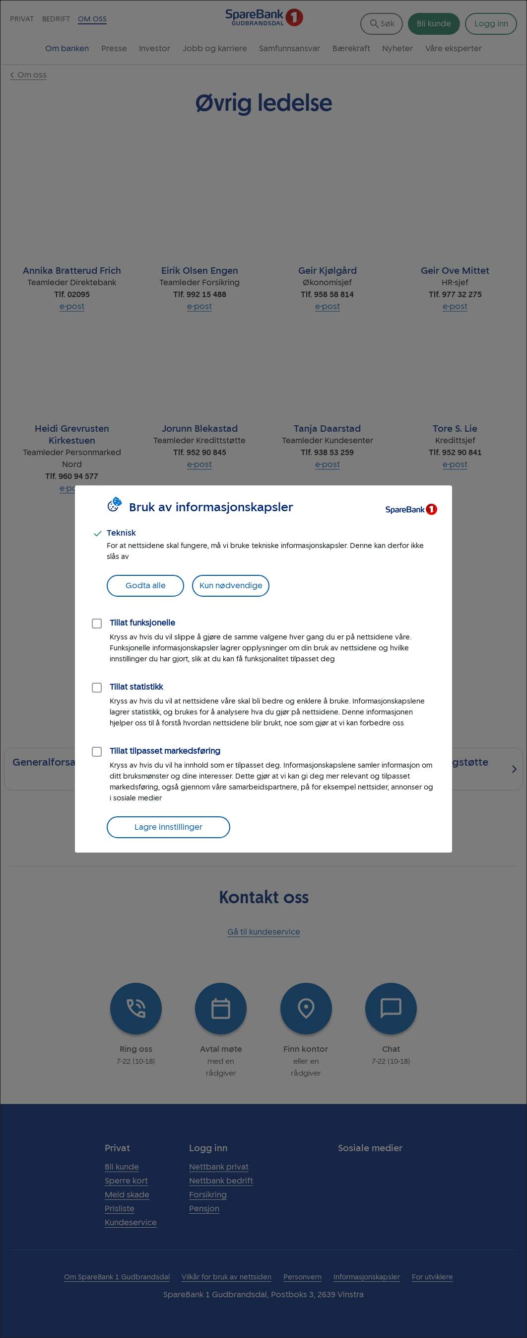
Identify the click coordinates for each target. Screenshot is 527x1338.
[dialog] (263, 669)
